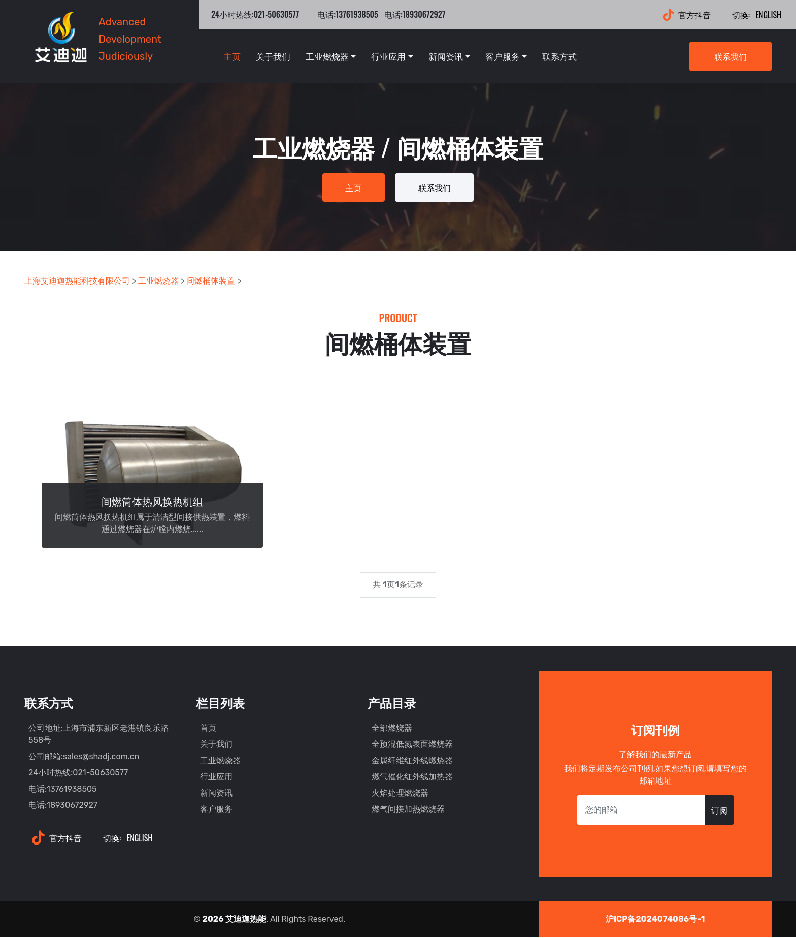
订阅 (719, 811)
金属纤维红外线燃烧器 (412, 761)
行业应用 (388, 56)
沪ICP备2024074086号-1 (655, 919)
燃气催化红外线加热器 (412, 777)
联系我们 (730, 56)
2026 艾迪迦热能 (235, 919)
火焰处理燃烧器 (400, 793)
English (754, 15)
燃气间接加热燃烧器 (408, 810)
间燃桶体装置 (210, 282)
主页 (232, 56)
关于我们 (273, 56)
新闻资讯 (445, 56)
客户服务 (502, 56)
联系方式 (559, 56)
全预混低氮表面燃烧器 (412, 744)
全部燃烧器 (392, 728)
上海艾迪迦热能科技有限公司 (77, 282)
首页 (208, 728)
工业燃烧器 (327, 56)
